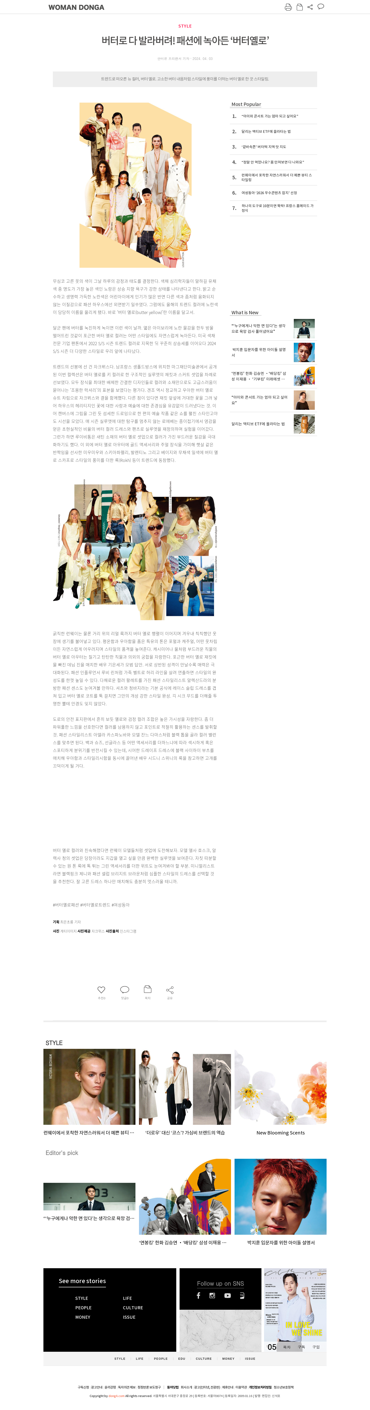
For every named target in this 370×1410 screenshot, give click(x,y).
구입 (316, 1347)
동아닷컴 (172, 1387)
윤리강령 (110, 1387)
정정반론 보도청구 (149, 1387)
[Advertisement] (123, 807)
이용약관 (241, 1387)
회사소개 (186, 1387)
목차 (286, 1347)
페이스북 (198, 1295)
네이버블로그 (242, 1295)
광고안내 (96, 1387)
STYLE (185, 26)
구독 (301, 1347)
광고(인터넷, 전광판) (207, 1387)
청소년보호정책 (284, 1387)
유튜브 (227, 1295)
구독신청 (83, 1387)
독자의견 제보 (126, 1387)
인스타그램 (212, 1295)
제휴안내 (227, 1387)
